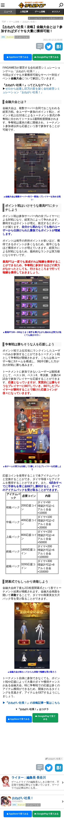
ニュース (8, 11)
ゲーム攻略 (40, 11)
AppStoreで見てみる (17, 57)
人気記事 (24, 11)
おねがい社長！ (30, 22)
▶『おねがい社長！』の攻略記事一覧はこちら (31, 702)
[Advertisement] (32, 741)
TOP (4, 22)
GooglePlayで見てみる (46, 57)
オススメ (56, 11)
